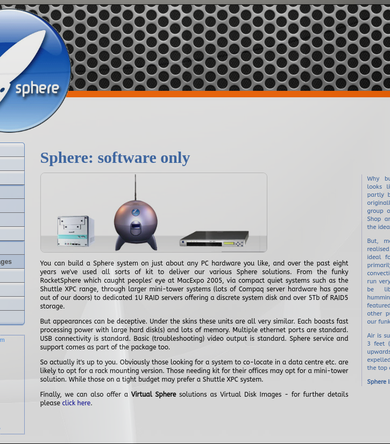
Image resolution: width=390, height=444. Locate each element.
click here (76, 403)
